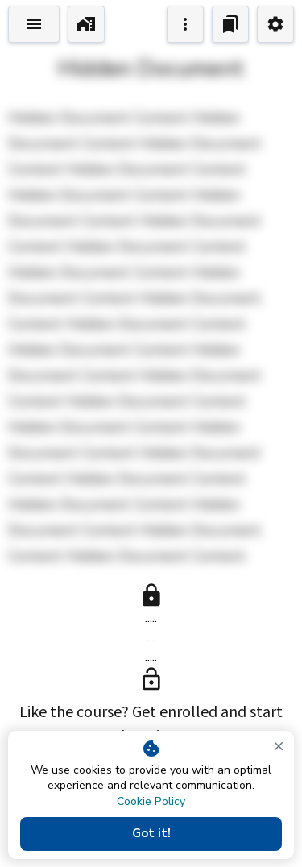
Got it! (151, 834)
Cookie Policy (151, 801)
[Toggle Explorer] (34, 24)
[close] (278, 746)
